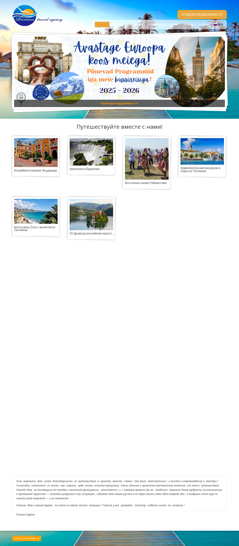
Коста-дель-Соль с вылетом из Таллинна (34, 228)
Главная (102, 24)
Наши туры (135, 24)
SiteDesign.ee (31, 538)
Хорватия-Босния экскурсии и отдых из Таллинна (200, 169)
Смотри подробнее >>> (120, 103)
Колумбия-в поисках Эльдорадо (35, 170)
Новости (118, 24)
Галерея (188, 24)
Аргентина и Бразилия (85, 169)
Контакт (204, 24)
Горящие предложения (163, 24)
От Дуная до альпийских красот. (91, 233)
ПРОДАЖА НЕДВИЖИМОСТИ (202, 15)
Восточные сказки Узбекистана (146, 183)
